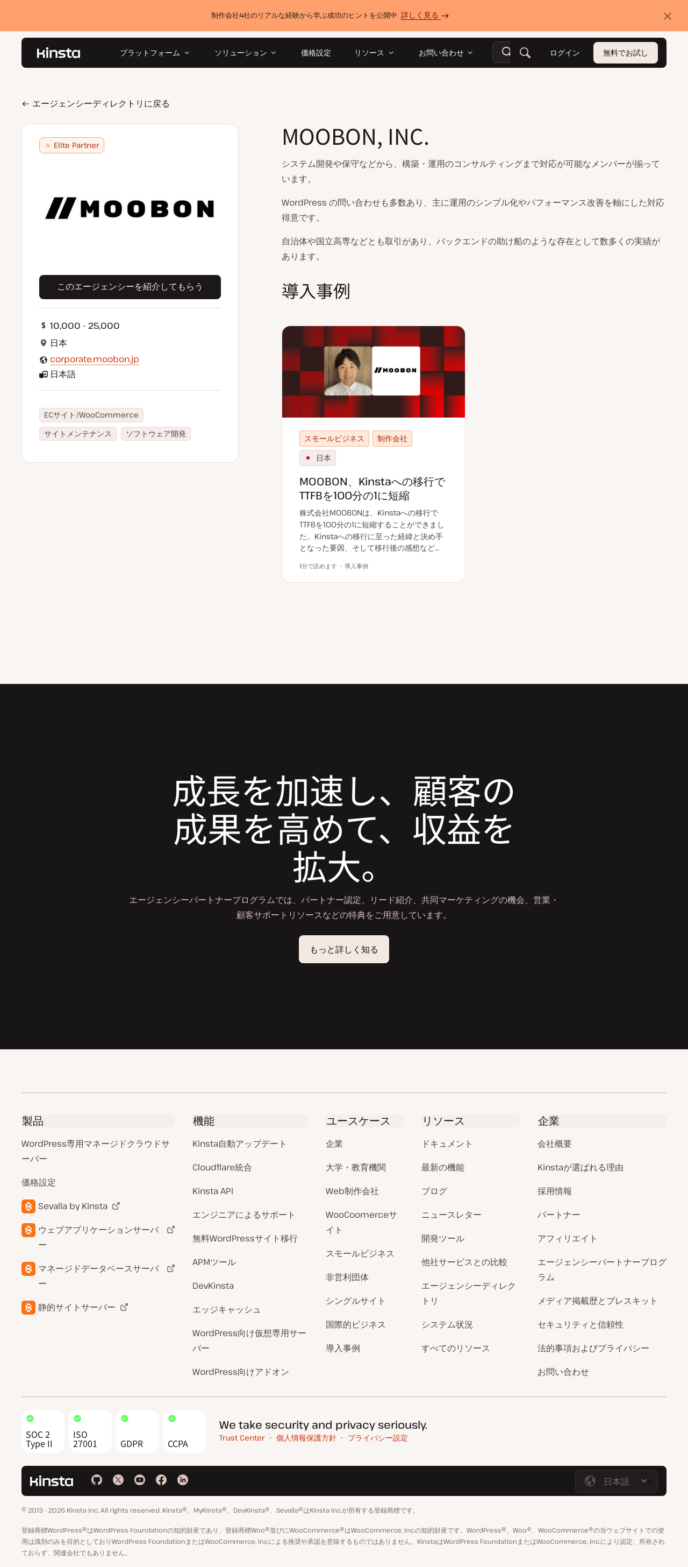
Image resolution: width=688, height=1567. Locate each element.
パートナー (559, 1214)
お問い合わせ (563, 1372)
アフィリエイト (568, 1238)
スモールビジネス (360, 1253)
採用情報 (555, 1191)
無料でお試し (625, 52)
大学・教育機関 (356, 1167)
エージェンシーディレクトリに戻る (96, 103)
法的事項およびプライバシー (593, 1348)
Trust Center (242, 1437)
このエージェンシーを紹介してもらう (130, 286)
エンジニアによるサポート (244, 1214)
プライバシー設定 (378, 1437)
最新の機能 (442, 1167)
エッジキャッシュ (226, 1309)
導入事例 (343, 1348)
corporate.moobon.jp (94, 359)
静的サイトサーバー (77, 1307)
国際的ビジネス (356, 1324)
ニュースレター (451, 1214)
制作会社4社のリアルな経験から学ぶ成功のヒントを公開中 (331, 15)
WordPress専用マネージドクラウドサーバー (96, 1151)
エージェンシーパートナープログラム (602, 1269)
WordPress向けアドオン (240, 1372)
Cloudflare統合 (222, 1167)
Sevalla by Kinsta (73, 1206)
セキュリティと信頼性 (581, 1324)
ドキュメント (447, 1143)
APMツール (214, 1262)
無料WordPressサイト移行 (245, 1238)
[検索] (525, 52)
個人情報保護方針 (306, 1437)
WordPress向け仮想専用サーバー (249, 1340)
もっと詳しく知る (344, 949)
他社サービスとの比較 (464, 1262)
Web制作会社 (352, 1191)
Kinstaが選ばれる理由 (581, 1167)
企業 (334, 1143)
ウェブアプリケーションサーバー (98, 1237)
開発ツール (442, 1238)
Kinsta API (212, 1191)
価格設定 (39, 1182)
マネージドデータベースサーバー (98, 1275)
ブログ (434, 1191)
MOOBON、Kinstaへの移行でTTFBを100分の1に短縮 (372, 488)
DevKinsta (213, 1285)
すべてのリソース (455, 1348)
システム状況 (447, 1324)
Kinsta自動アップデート (239, 1143)
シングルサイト (356, 1301)
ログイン (565, 52)
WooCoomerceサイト (361, 1222)
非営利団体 (347, 1277)
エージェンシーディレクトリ (468, 1293)
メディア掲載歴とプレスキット (598, 1301)
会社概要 (555, 1143)
